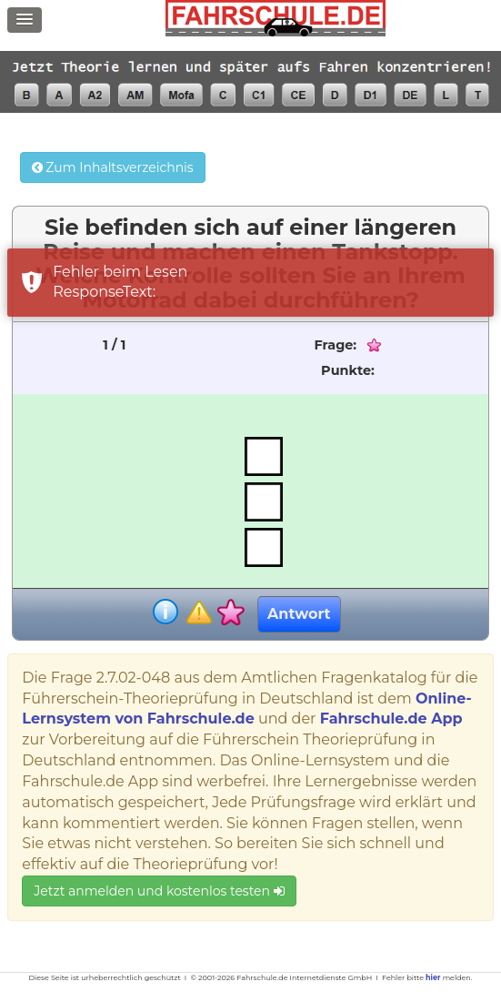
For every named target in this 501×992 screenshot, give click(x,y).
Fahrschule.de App (391, 718)
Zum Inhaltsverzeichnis (113, 167)
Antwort (298, 614)
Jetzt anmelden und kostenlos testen (159, 891)
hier (433, 977)
